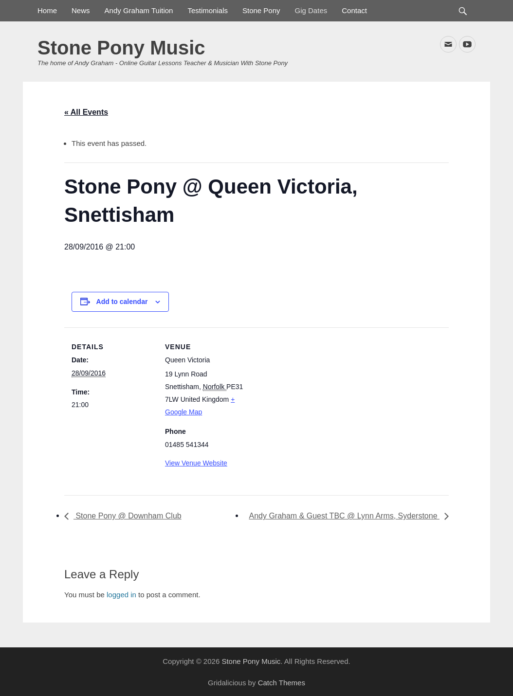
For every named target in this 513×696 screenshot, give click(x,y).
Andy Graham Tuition (139, 10)
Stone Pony (261, 10)
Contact (354, 10)
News (81, 10)
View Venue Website (196, 463)
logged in (121, 594)
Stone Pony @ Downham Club (127, 516)
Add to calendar (122, 301)
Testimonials (207, 10)
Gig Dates (311, 10)
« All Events (86, 112)
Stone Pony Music (121, 47)
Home (47, 10)
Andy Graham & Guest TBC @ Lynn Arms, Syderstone (344, 516)
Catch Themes (281, 682)
